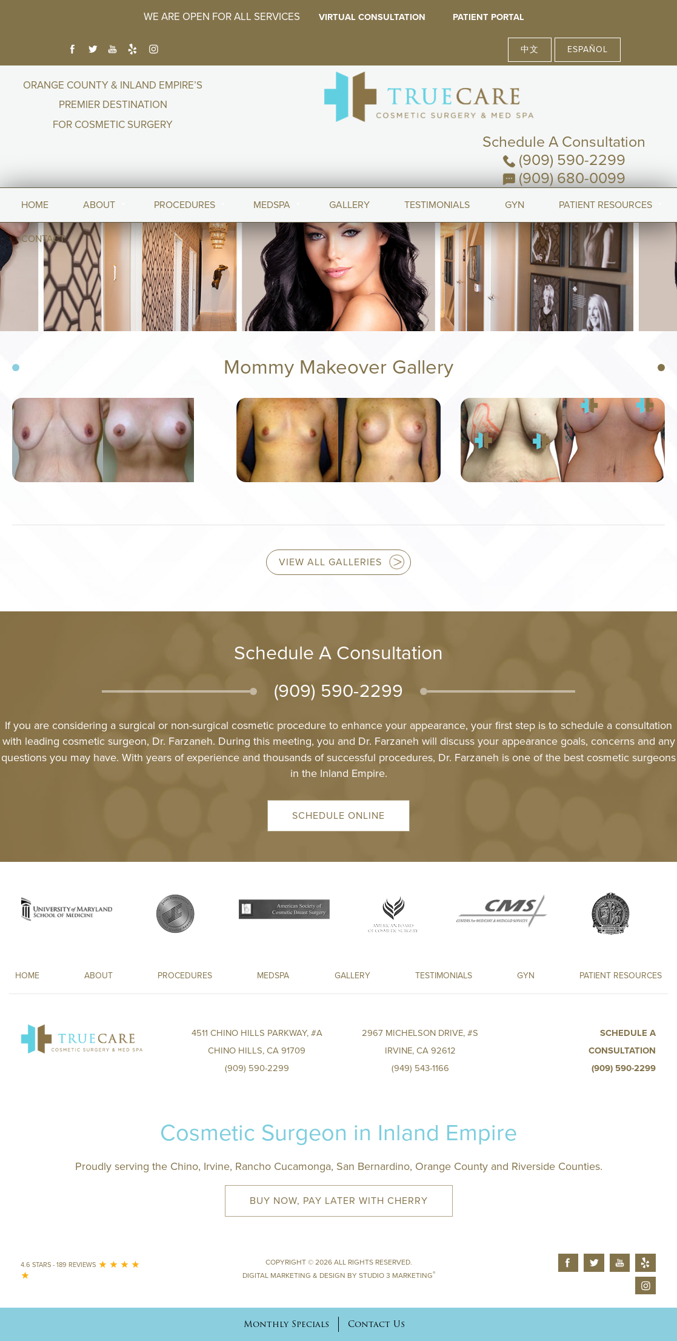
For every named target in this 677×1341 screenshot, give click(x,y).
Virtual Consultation (370, 17)
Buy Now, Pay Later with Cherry (339, 1201)
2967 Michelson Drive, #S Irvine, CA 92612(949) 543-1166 (420, 1050)
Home (34, 169)
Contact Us (376, 1324)
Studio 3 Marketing (397, 1275)
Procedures (184, 169)
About (99, 169)
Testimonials (437, 169)
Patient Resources (605, 169)
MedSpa (271, 169)
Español (587, 49)
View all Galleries (330, 562)
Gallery (349, 169)
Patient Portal (496, 17)
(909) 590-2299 (564, 106)
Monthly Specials (286, 1324)
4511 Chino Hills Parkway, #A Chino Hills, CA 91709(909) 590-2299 (256, 1050)
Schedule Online (338, 816)
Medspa (273, 975)
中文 (530, 49)
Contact (43, 203)
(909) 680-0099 (564, 124)
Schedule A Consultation (563, 88)
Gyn (514, 169)
